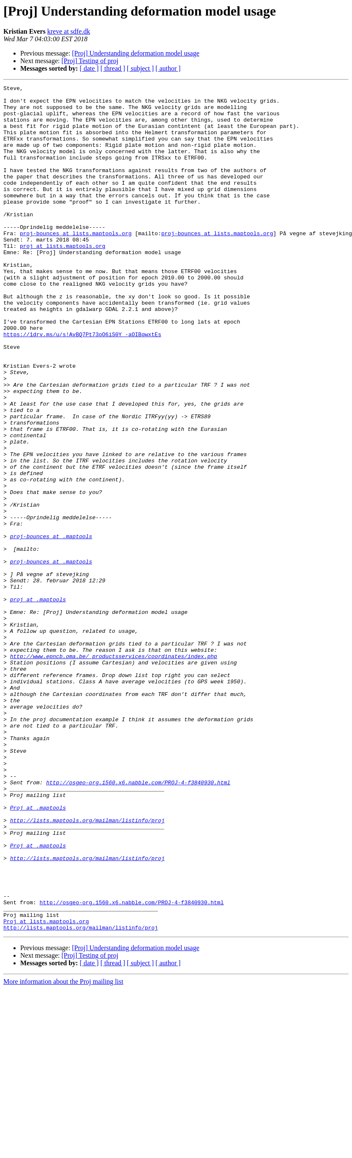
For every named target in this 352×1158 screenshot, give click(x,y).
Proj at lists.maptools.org (46, 1089)
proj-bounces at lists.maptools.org (76, 263)
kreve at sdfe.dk (68, 31)
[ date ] (89, 68)
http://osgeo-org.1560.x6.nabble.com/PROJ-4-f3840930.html (138, 922)
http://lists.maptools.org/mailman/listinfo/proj (87, 968)
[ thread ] (112, 68)
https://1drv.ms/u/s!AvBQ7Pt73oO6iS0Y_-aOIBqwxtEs (82, 384)
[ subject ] (140, 68)
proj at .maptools (38, 702)
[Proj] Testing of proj (90, 60)
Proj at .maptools (38, 952)
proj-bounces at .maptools (51, 627)
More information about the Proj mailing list (63, 1150)
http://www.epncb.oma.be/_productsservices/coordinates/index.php (113, 771)
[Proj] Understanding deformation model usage (135, 53)
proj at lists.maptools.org (62, 278)
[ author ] (168, 68)
